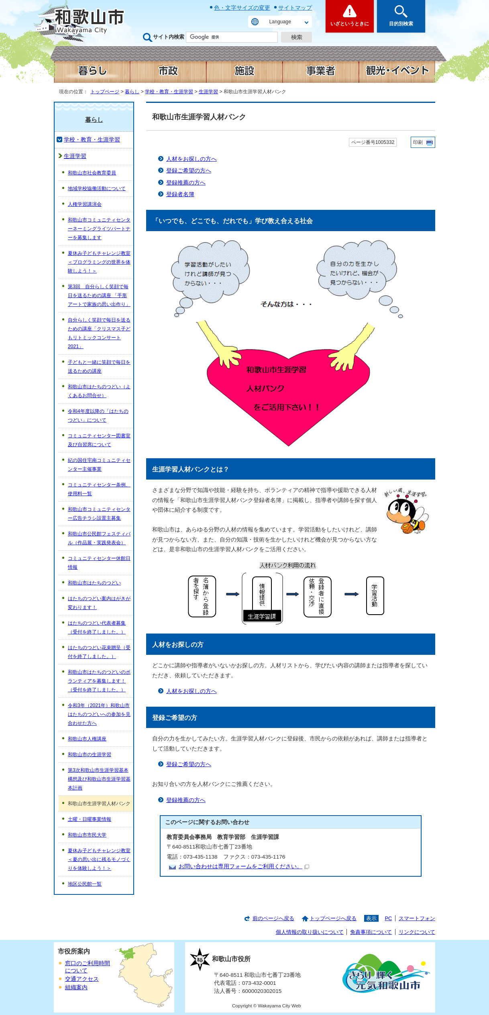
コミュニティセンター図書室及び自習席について (99, 440)
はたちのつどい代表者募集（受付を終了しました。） (97, 627)
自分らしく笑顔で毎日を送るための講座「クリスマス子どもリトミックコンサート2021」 (99, 333)
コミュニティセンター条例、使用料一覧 (99, 489)
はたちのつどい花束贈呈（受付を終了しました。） (99, 652)
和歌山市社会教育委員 (92, 173)
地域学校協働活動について (97, 188)
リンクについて (417, 932)
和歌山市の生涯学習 (89, 754)
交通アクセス (82, 979)
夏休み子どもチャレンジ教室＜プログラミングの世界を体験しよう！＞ (99, 262)
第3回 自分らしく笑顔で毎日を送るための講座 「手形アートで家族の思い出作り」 (99, 295)
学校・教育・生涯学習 (169, 91)
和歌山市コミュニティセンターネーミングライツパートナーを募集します (99, 228)
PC (388, 918)
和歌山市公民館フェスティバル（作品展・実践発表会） (99, 538)
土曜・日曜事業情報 (89, 819)
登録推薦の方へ (186, 183)
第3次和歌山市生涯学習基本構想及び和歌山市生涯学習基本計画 (99, 779)
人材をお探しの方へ (191, 159)
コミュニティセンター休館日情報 (99, 563)
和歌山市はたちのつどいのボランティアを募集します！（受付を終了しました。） (99, 681)
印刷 (418, 142)
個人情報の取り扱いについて (310, 932)
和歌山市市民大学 (87, 835)
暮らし (132, 91)
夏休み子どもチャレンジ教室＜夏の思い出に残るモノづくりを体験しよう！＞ (99, 859)
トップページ (104, 91)
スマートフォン (417, 918)
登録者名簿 (180, 194)
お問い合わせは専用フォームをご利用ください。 (244, 866)
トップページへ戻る (333, 918)
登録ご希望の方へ (188, 171)
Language (280, 22)
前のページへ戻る (273, 918)
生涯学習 (208, 91)
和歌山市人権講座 (87, 739)
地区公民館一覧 (85, 884)
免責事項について (371, 932)
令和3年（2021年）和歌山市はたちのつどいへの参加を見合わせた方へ (99, 714)
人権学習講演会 (85, 204)
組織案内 (76, 987)
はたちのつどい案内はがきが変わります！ (99, 603)
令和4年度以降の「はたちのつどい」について (98, 415)
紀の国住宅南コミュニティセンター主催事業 (99, 464)
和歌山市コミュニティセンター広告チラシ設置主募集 (99, 513)
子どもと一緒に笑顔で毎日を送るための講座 (99, 366)
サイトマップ (295, 7)
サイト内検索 (168, 37)
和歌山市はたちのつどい (94, 583)
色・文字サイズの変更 (242, 7)
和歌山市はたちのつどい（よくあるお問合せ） (99, 391)
